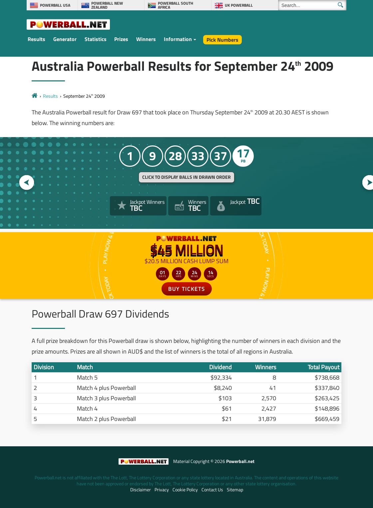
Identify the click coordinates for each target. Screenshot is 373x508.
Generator (65, 39)
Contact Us (212, 490)
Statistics (96, 39)
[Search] (312, 5)
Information (178, 39)
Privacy (162, 490)
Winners (146, 39)
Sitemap (235, 490)
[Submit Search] (340, 5)
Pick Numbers (222, 40)
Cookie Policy (185, 490)
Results (36, 39)
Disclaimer (140, 490)
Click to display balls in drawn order (186, 177)
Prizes (121, 39)
